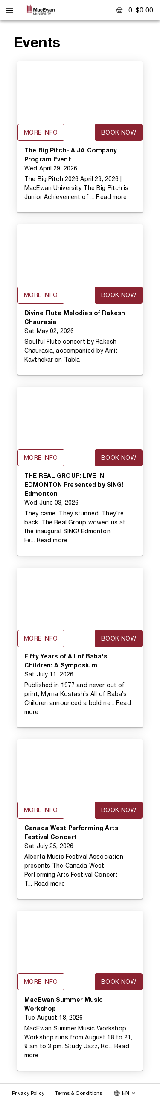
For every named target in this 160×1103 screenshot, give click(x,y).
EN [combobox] (125, 1093)
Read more (111, 197)
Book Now (118, 132)
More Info (41, 132)
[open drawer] (9, 10)
